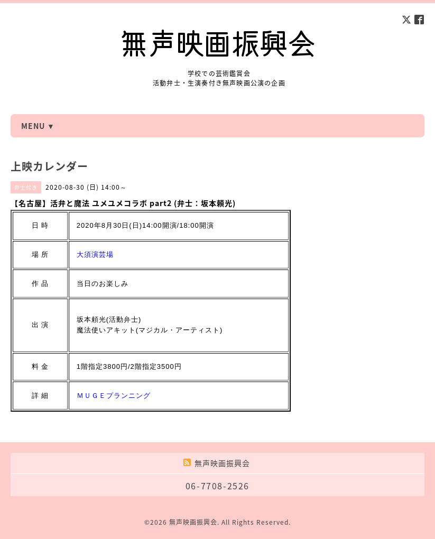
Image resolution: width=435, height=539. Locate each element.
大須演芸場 (95, 254)
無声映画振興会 (193, 522)
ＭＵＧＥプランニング (114, 395)
